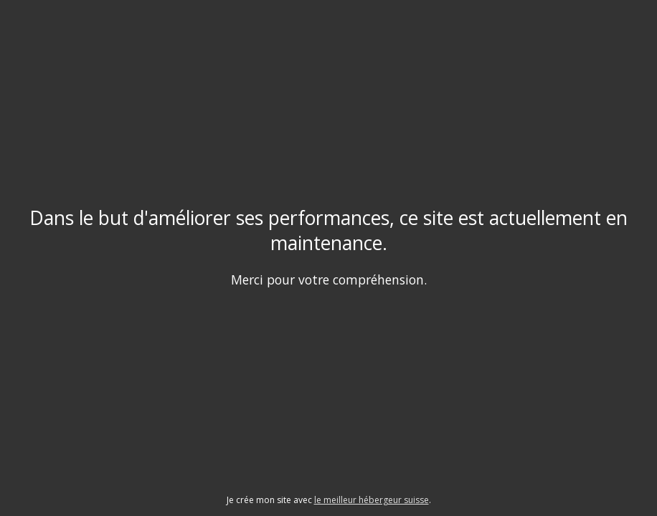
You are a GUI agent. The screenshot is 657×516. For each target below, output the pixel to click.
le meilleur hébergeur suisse (371, 500)
